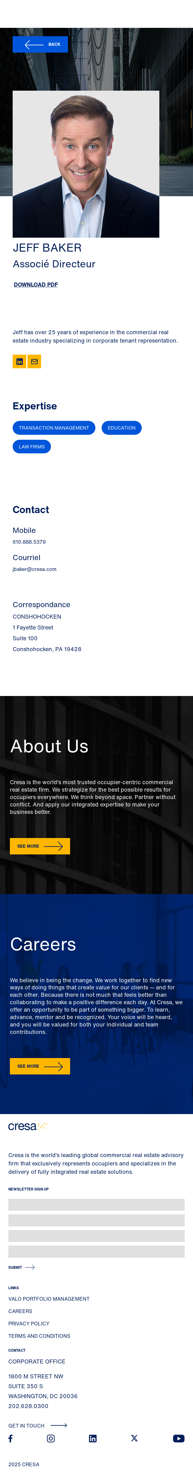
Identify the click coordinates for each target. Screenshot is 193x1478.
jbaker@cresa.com (35, 569)
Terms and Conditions (39, 1336)
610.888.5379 (29, 542)
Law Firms (32, 446)
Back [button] (54, 44)
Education (122, 427)
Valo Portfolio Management (49, 1299)
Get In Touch (37, 1425)
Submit (15, 1267)
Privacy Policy (28, 1323)
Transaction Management (54, 427)
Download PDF (36, 284)
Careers (20, 1311)
